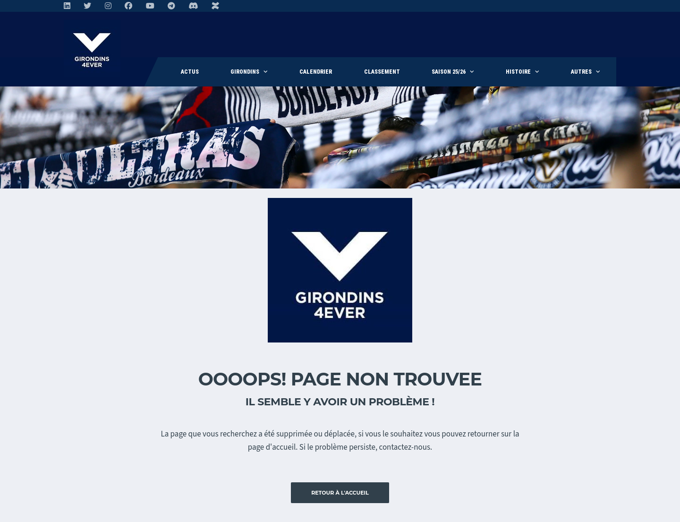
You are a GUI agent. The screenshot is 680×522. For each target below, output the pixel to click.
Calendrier (315, 71)
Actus (190, 71)
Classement (382, 71)
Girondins (244, 71)
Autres (581, 71)
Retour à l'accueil (340, 492)
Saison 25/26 (449, 71)
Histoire (518, 71)
